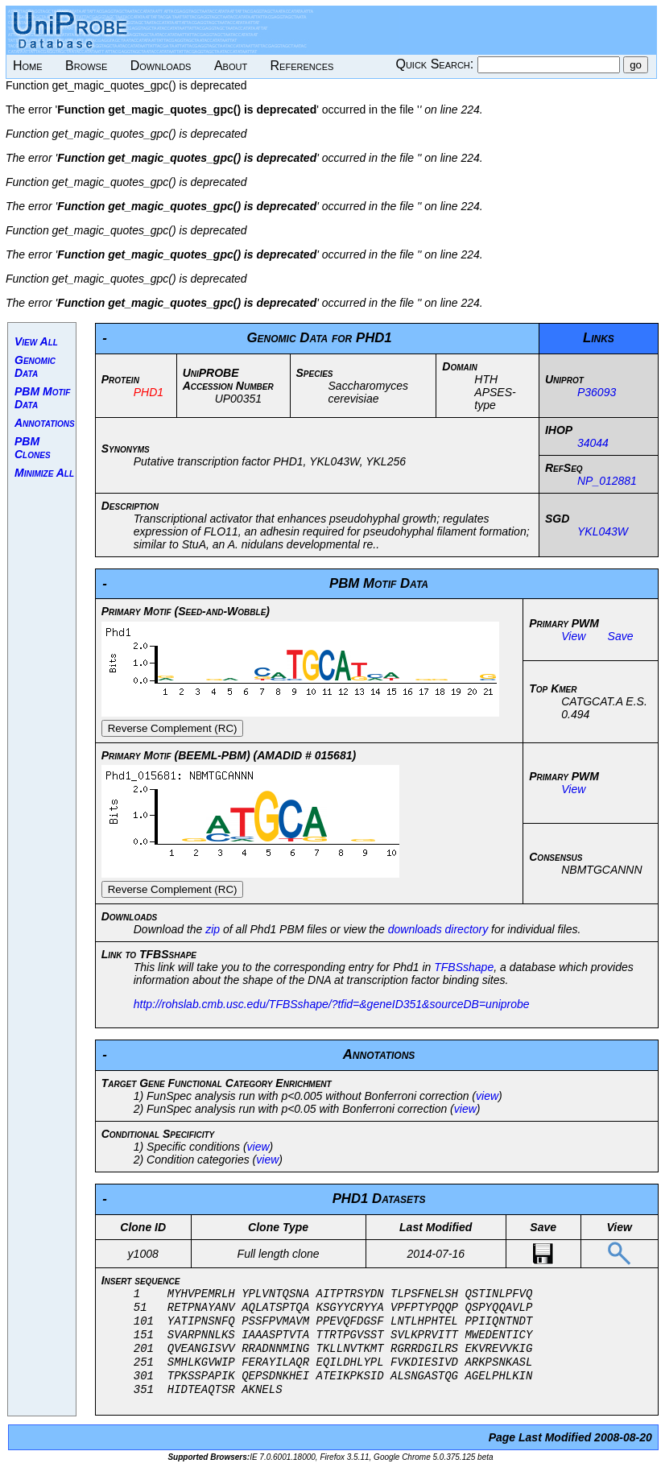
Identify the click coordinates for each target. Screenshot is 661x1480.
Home (28, 65)
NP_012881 (607, 480)
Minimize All (44, 472)
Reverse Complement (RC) (173, 728)
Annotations (44, 422)
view (487, 1095)
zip (212, 929)
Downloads (161, 65)
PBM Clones (32, 448)
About (230, 65)
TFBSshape (464, 967)
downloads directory (438, 929)
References (302, 65)
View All (36, 341)
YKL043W (602, 531)
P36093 (596, 392)
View (573, 636)
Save (621, 636)
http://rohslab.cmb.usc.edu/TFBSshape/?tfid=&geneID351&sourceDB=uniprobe (332, 1004)
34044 (593, 442)
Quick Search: (436, 64)
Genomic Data (35, 366)
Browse (86, 65)
